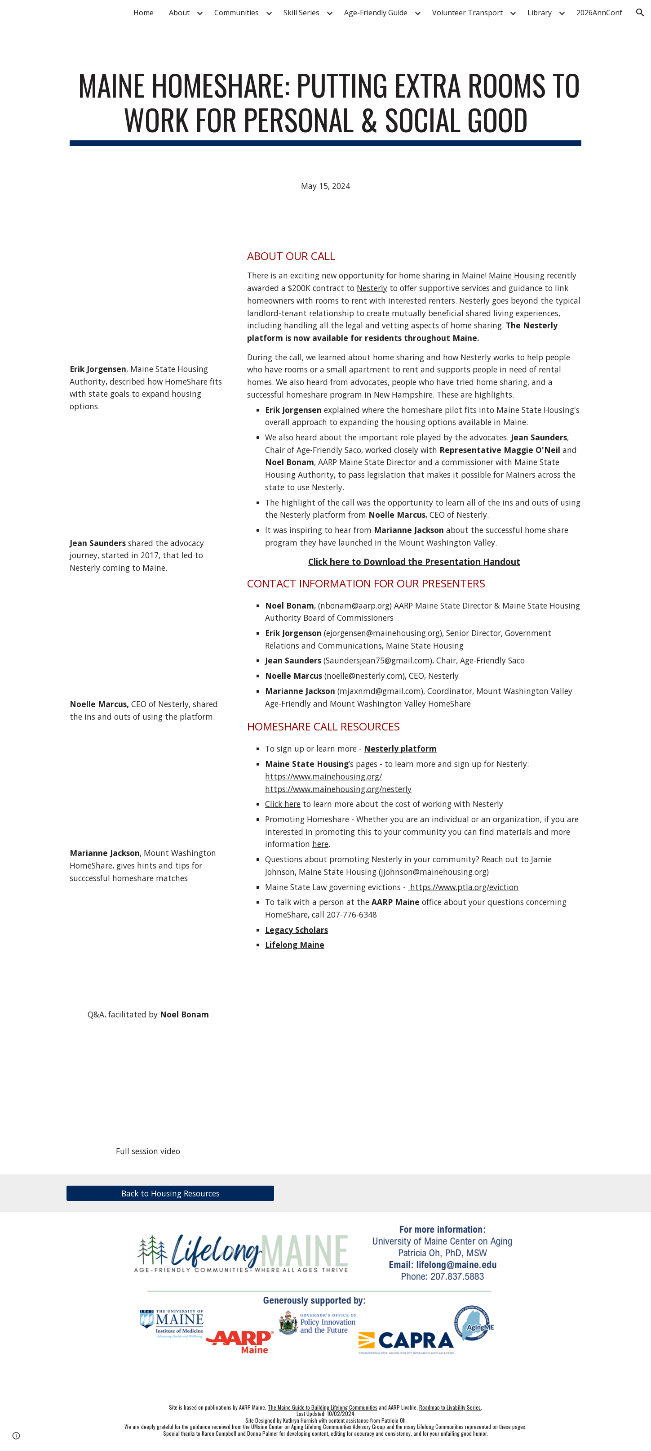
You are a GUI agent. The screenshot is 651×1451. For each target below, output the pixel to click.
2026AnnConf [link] (599, 13)
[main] (325, 106)
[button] (640, 12)
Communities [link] (236, 13)
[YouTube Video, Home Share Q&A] (148, 947)
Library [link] (539, 13)
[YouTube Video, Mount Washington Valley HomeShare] (148, 785)
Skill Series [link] (301, 13)
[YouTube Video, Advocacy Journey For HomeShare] (148, 475)
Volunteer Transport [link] (467, 13)
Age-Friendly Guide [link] (375, 13)
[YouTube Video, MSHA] (148, 301)
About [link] (179, 13)
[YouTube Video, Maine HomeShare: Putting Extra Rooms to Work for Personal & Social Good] (148, 1083)
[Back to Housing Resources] (170, 1193)
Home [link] (143, 13)
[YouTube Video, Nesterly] (148, 636)
